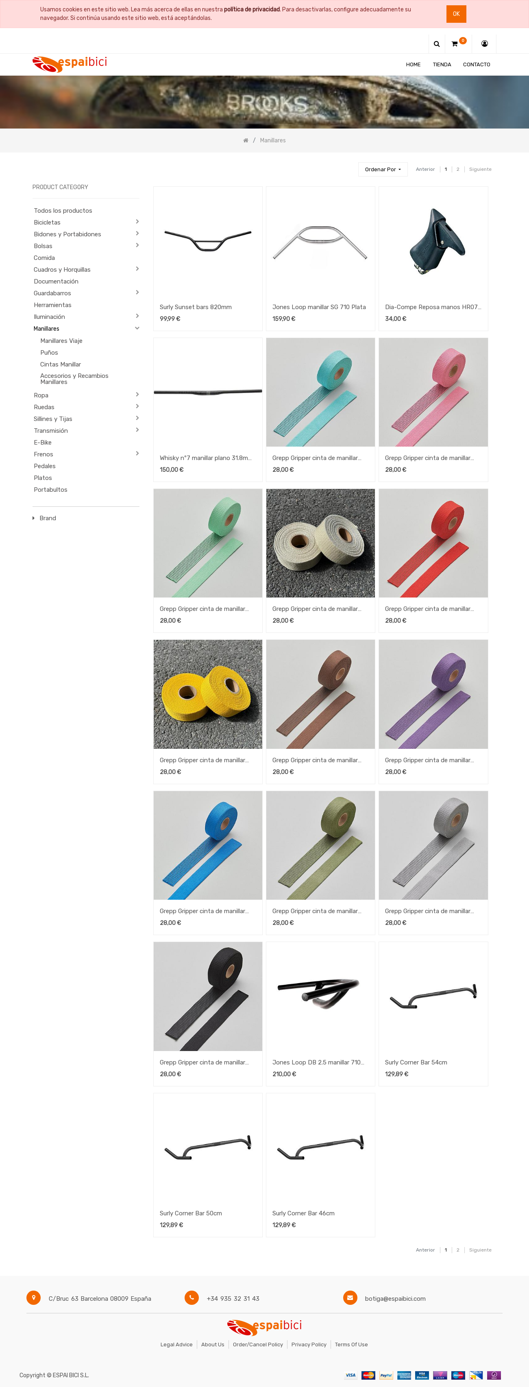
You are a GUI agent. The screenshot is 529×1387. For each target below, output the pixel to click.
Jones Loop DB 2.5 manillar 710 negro (316, 1063)
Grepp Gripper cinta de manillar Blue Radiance (315, 458)
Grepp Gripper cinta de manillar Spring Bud (202, 609)
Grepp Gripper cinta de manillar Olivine (315, 911)
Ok (456, 14)
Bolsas (43, 246)
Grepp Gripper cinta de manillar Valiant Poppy (427, 609)
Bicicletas (47, 222)
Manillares (46, 328)
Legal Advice (177, 1344)
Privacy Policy (309, 1344)
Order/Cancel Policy (258, 1344)
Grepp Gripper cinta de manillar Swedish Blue (202, 911)
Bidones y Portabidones (67, 234)
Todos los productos (63, 210)
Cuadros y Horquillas (62, 269)
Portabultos (50, 489)
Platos (43, 478)
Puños (49, 352)
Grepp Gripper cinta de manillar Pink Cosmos (427, 458)
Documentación (56, 281)
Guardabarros (52, 293)
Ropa (41, 395)
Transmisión (51, 430)
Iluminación (49, 317)
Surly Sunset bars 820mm (196, 307)
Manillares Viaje (61, 341)
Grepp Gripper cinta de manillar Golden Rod (202, 761)
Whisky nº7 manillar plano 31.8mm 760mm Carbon (206, 458)
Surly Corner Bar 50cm (191, 1213)
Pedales (45, 466)
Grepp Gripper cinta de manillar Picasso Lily (427, 761)
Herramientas (53, 305)
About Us (212, 1344)
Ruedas (44, 407)
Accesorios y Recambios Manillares (74, 379)
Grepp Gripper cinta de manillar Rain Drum (315, 761)
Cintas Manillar (60, 364)
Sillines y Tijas (53, 419)
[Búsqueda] (348, 165)
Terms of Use (351, 1344)
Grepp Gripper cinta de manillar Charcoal (202, 1063)
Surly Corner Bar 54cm (416, 1062)
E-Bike (43, 442)
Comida (44, 258)
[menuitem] (413, 64)
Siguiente (480, 169)
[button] (383, 169)
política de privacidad (252, 9)
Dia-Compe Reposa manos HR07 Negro (431, 307)
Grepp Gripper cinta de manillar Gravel (315, 609)
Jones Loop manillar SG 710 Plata (319, 307)
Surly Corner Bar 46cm (303, 1213)
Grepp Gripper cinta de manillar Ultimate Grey (427, 911)
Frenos (43, 454)
